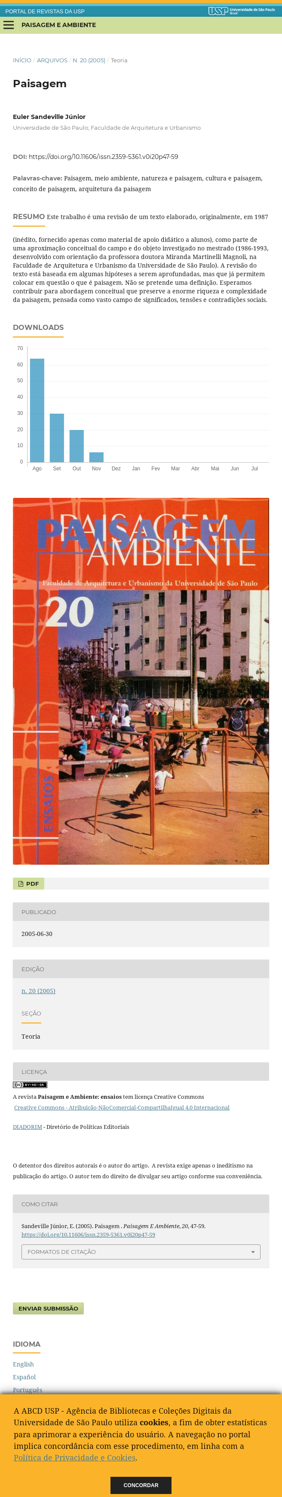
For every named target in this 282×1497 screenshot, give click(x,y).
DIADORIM (27, 1127)
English (23, 1364)
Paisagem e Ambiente (58, 25)
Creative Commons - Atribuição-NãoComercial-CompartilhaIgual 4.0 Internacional (122, 1107)
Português (27, 1390)
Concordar (141, 1485)
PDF (32, 883)
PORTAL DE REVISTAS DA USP (45, 12)
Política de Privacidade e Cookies (74, 1457)
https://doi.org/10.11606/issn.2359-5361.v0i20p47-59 (103, 157)
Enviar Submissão (48, 1308)
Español (24, 1377)
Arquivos (52, 60)
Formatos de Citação (62, 1251)
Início (22, 60)
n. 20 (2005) (89, 60)
